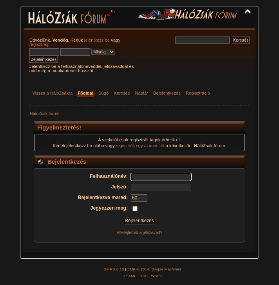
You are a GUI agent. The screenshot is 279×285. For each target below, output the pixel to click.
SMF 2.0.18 (114, 269)
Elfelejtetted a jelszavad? (139, 232)
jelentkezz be (97, 40)
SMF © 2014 (138, 269)
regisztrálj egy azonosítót (140, 145)
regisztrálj (38, 44)
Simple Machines (166, 269)
